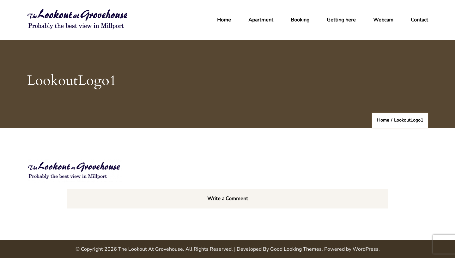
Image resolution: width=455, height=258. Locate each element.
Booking (300, 19)
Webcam (383, 19)
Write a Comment (227, 198)
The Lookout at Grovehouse (150, 249)
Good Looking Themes (296, 249)
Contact (419, 19)
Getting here (341, 19)
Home (224, 19)
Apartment (260, 19)
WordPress (366, 249)
